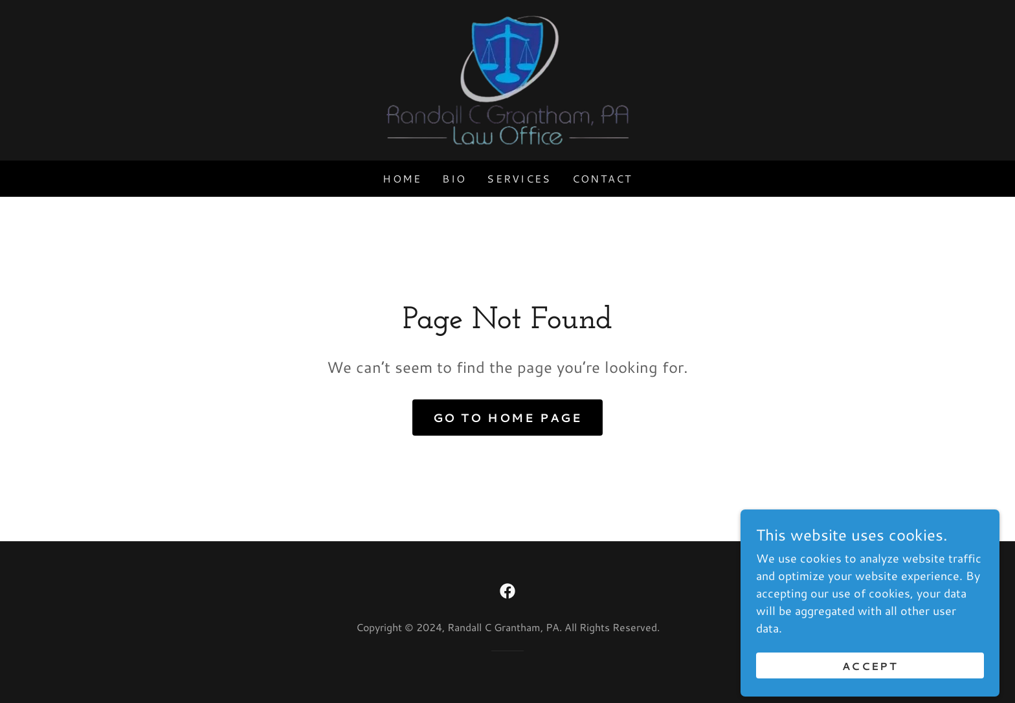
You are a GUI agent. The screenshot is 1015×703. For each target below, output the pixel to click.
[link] (507, 78)
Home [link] (402, 178)
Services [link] (519, 178)
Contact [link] (602, 178)
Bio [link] (454, 178)
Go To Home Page (508, 417)
